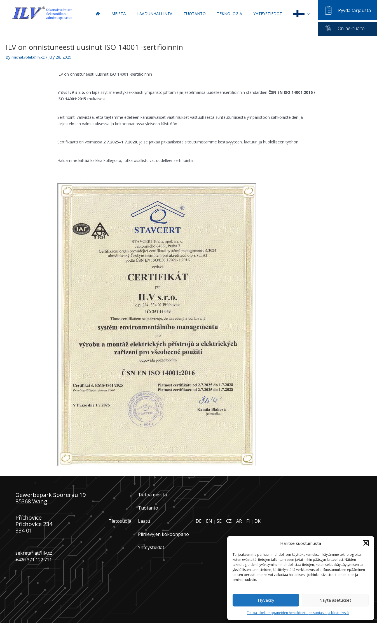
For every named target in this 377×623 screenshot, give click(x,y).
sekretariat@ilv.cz (33, 553)
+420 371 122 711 (33, 559)
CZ (229, 521)
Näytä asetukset (335, 600)
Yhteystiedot (151, 547)
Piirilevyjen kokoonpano (163, 534)
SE (219, 521)
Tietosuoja (120, 521)
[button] (366, 543)
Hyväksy (266, 600)
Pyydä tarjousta (354, 10)
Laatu (144, 521)
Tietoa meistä (152, 495)
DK (257, 521)
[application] (309, 14)
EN (209, 521)
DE (199, 521)
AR (239, 521)
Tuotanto (148, 508)
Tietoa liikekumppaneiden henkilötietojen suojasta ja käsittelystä (298, 612)
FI (248, 521)
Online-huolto (351, 28)
